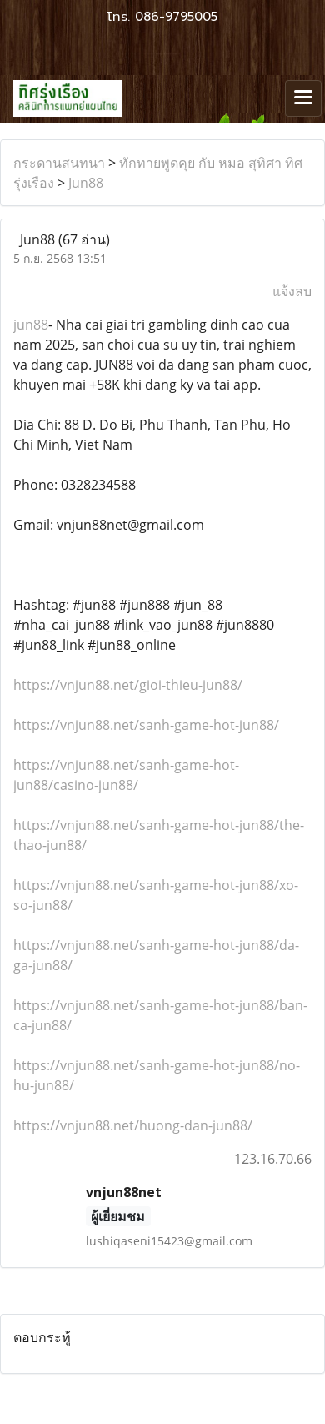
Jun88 (85, 183)
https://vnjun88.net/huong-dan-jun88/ (132, 1125)
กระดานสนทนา (59, 162)
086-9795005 (176, 17)
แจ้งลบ (292, 291)
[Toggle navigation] (303, 98)
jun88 (30, 324)
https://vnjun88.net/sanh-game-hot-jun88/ (146, 725)
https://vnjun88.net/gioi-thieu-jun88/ (127, 685)
